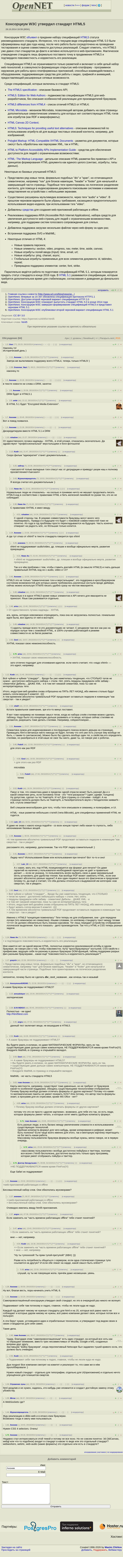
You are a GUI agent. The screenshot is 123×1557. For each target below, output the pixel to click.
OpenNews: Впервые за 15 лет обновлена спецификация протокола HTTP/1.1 (51, 296)
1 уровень (76, 338)
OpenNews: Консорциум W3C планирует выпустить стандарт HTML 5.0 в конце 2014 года (58, 302)
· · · (51, 344)
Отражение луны (18, 1384)
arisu (16, 606)
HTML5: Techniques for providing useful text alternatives (40, 128)
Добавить (86, 1554)
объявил (32, 37)
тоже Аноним (24, 1082)
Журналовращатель (27, 478)
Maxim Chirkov (113, 1551)
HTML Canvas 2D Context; (23, 122)
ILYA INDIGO (19, 1008)
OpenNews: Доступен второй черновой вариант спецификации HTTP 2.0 (48, 299)
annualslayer (19, 994)
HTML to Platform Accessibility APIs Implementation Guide (42, 149)
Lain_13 (17, 822)
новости (69, 5)
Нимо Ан (18, 489)
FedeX (20, 745)
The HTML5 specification (22, 89)
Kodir (16, 452)
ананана (21, 543)
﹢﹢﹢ (45, 344)
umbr (15, 400)
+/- (96, 338)
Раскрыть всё (107, 338)
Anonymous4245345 (19, 983)
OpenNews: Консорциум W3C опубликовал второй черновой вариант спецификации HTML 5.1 (60, 310)
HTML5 (85, 37)
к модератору (65, 344)
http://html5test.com (17, 1014)
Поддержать (100, 1554)
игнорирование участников (95, 1452)
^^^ (47, 357)
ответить (37, 344)
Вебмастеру (115, 1554)
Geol (16, 640)
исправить (103, 290)
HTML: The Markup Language (25, 159)
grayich (13, 960)
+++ (78, 5)
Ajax (67, 338)
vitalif (16, 706)
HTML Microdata (17, 110)
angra (20, 1022)
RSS (118, 338)
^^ (44, 357)
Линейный (88, 338)
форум (85, 5)
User (11, 344)
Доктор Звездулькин (27, 1163)
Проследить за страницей (15, 1554)
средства (27, 209)
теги (93, 5)
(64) (20, 338)
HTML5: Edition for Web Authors (26, 95)
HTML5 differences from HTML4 (26, 104)
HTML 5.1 (65, 275)
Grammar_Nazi (20, 367)
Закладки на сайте (11, 1551)
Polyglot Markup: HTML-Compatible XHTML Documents (40, 140)
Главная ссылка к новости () (41, 294)
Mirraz (12, 1398)
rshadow (14, 437)
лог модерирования (115, 1452)
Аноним (17, 357)
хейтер (21, 466)
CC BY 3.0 (19, 315)
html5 (24, 322)
